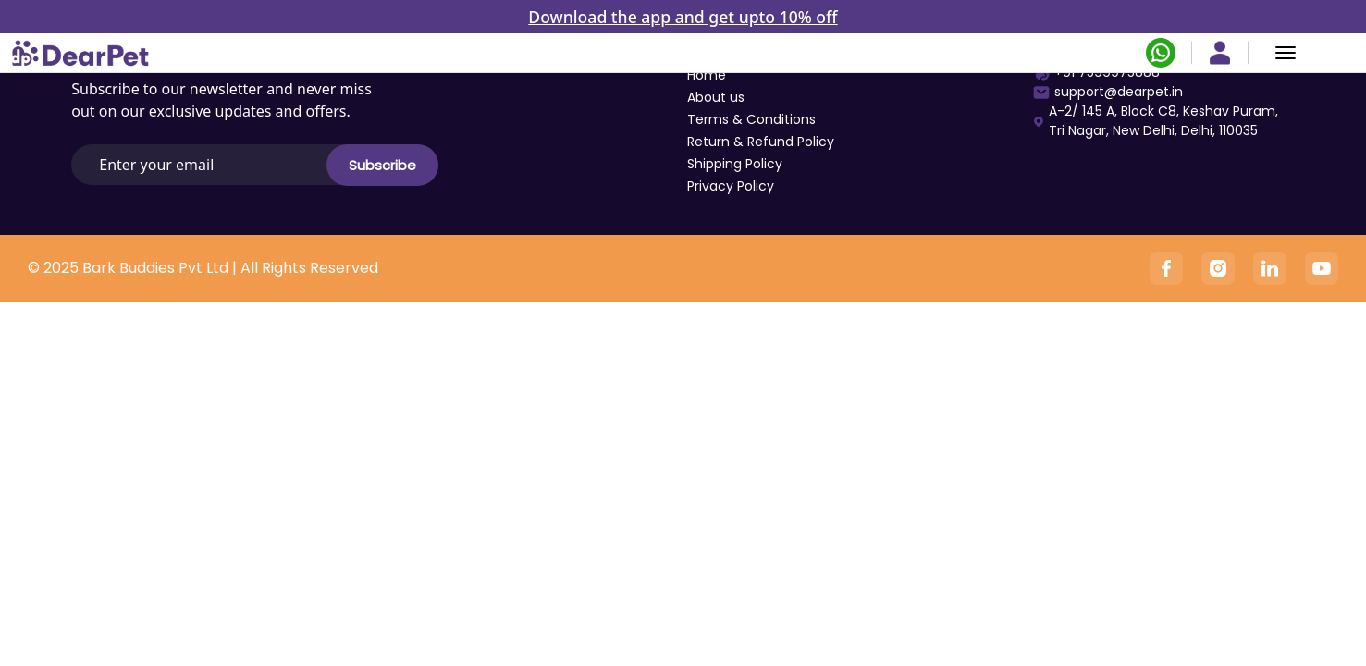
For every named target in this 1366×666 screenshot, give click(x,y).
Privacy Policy (730, 186)
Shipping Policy (734, 163)
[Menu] (1285, 53)
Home (706, 75)
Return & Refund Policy (760, 141)
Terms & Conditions (751, 119)
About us (716, 97)
